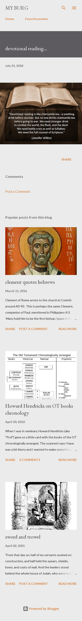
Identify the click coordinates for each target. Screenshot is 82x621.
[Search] (63, 8)
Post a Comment (17, 191)
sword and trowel (22, 536)
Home (9, 19)
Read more (68, 329)
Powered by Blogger (41, 609)
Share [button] (66, 159)
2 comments (29, 460)
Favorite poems (36, 19)
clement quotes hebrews (30, 281)
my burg (16, 7)
